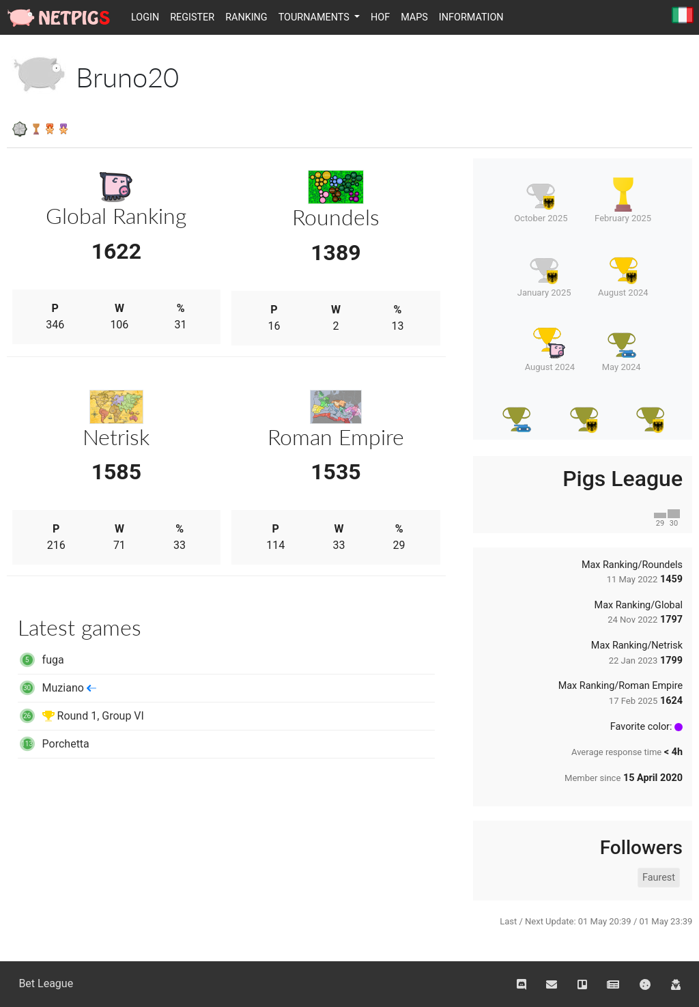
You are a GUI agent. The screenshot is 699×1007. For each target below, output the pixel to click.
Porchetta (53, 743)
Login (145, 17)
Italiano (683, 16)
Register (192, 17)
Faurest (658, 877)
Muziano (57, 687)
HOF (380, 17)
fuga (41, 659)
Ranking (246, 17)
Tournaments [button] (315, 17)
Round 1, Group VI (81, 715)
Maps (414, 17)
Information (471, 17)
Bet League (45, 983)
